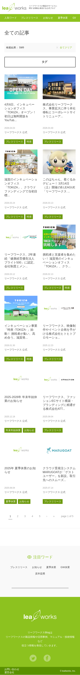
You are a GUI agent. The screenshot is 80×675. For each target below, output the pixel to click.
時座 (29, 141)
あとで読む (33, 132)
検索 (73, 7)
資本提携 (40, 573)
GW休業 (65, 567)
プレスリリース (29, 18)
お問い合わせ (11, 669)
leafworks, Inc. (69, 671)
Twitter (33, 658)
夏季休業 (63, 18)
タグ (44, 62)
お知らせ (48, 18)
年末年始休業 (13, 430)
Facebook (47, 658)
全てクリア (66, 47)
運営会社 (9, 672)
